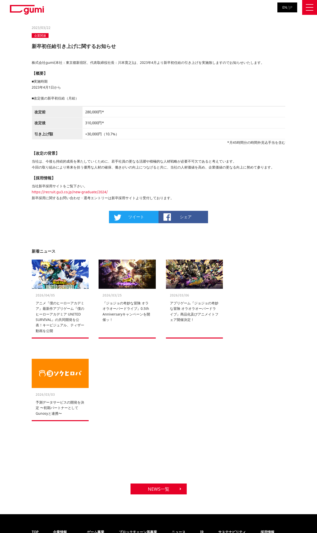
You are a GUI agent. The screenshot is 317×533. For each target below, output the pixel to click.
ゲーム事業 (95, 449)
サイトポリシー (58, 520)
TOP (35, 449)
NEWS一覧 (158, 406)
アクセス (59, 468)
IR (202, 449)
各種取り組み (62, 462)
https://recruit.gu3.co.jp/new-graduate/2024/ (70, 192)
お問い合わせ (89, 520)
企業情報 (60, 449)
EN (284, 7)
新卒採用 (267, 462)
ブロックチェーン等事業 (138, 449)
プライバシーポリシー (23, 520)
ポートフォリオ (130, 455)
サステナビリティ (232, 449)
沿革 (56, 455)
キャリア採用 (270, 455)
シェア (186, 216)
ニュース (178, 449)
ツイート (136, 216)
